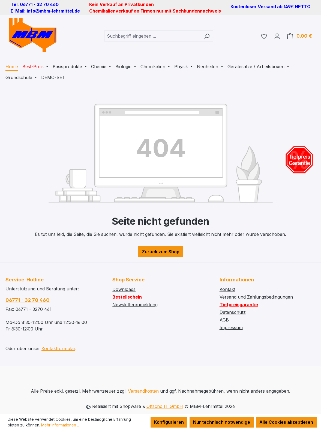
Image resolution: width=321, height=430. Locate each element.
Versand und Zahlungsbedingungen (256, 297)
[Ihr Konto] (277, 36)
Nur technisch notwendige (221, 422)
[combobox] (152, 36)
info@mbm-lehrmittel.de (53, 11)
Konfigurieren (169, 422)
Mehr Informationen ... (60, 425)
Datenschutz (233, 312)
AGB (224, 320)
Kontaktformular (58, 348)
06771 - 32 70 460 (27, 300)
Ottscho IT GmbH (164, 406)
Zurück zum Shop (160, 251)
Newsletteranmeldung (135, 304)
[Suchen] (206, 36)
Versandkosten (143, 391)
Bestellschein (127, 297)
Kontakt (227, 289)
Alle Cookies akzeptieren (286, 422)
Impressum (231, 327)
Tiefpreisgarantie (239, 304)
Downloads (124, 289)
